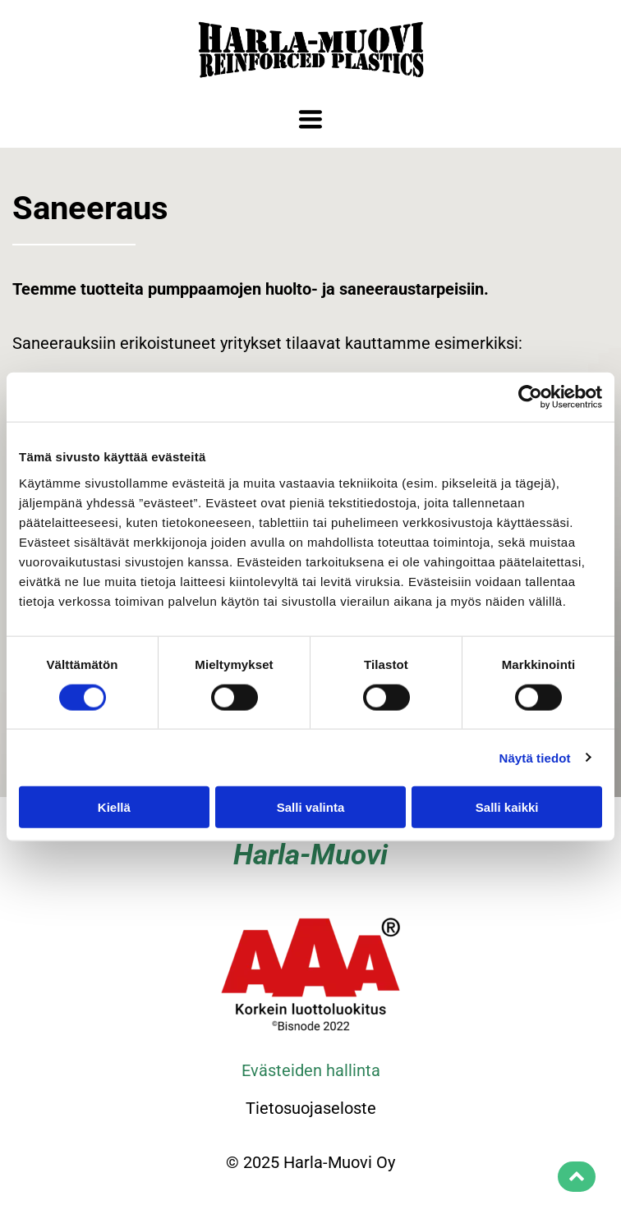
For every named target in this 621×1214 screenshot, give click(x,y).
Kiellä (114, 807)
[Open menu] (310, 119)
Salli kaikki (507, 807)
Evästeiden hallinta (311, 1070)
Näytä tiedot (535, 757)
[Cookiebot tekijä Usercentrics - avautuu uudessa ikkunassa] (530, 397)
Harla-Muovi (310, 855)
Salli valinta (311, 807)
